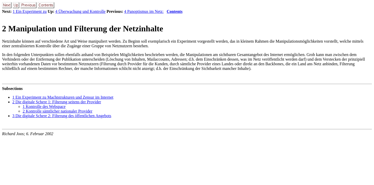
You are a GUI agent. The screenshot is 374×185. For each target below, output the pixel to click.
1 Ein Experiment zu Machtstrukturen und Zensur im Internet (62, 97)
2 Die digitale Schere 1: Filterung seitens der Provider (56, 102)
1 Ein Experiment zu (30, 11)
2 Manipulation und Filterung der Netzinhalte (82, 28)
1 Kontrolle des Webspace (44, 106)
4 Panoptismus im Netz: (144, 11)
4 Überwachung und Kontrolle (80, 11)
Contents (174, 11)
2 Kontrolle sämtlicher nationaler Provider (57, 111)
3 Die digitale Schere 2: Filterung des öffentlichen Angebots (61, 116)
